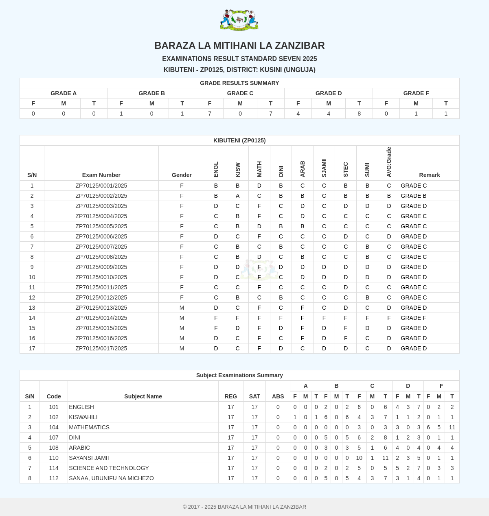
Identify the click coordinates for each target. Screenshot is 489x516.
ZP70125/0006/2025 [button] (101, 236)
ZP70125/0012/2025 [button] (101, 297)
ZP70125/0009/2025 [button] (101, 267)
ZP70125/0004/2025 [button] (101, 216)
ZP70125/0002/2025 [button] (101, 195)
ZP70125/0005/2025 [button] (101, 226)
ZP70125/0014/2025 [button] (101, 318)
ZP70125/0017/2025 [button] (101, 348)
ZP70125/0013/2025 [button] (101, 307)
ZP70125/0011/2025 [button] (101, 287)
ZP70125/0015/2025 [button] (101, 328)
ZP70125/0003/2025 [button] (101, 206)
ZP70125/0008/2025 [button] (101, 257)
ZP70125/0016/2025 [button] (101, 338)
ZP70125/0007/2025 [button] (101, 246)
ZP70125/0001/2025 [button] (101, 185)
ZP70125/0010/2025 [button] (101, 277)
